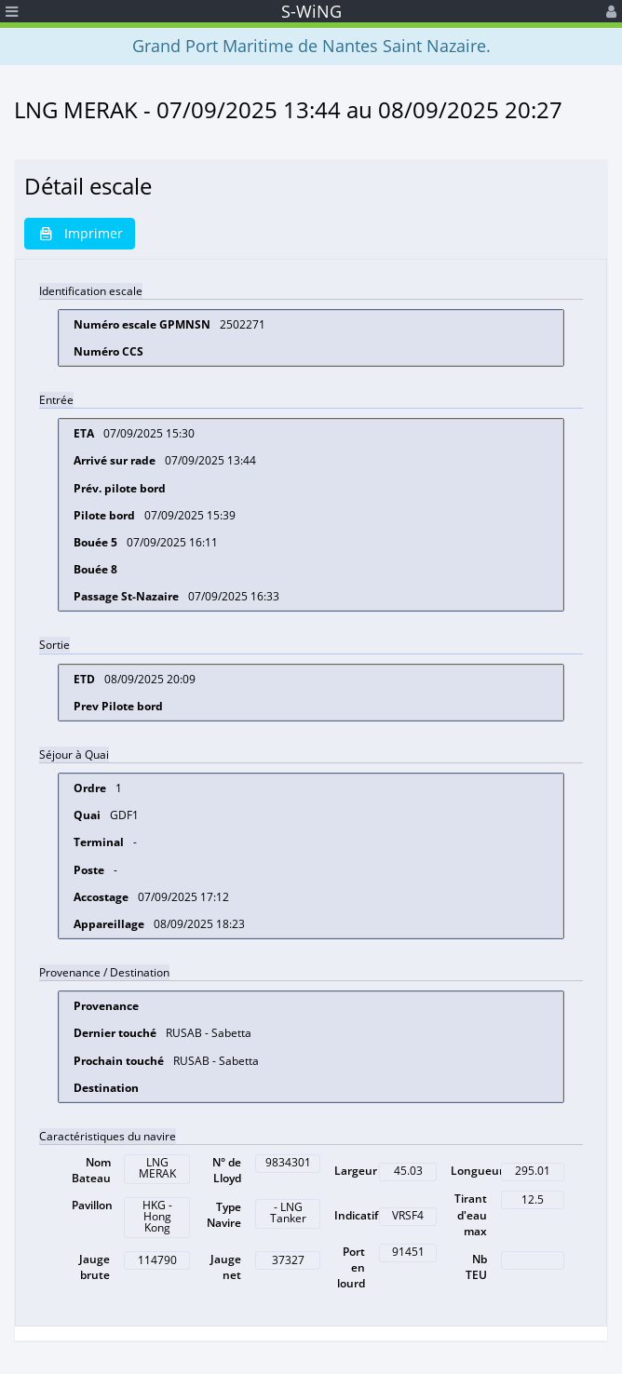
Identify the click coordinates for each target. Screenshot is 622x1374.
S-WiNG (311, 11)
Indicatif (356, 1215)
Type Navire (224, 1215)
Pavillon (92, 1205)
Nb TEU (476, 1267)
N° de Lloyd (226, 1170)
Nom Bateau (91, 1170)
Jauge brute (94, 1267)
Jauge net (225, 1267)
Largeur (355, 1171)
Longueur (477, 1171)
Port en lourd (351, 1267)
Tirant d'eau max (470, 1214)
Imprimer (79, 233)
